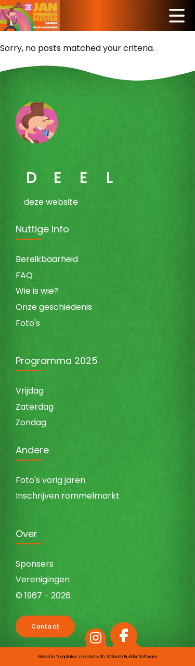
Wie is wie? (37, 291)
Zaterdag (35, 407)
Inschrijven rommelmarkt (68, 496)
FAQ (24, 275)
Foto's (28, 323)
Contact (45, 626)
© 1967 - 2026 (43, 596)
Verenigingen (43, 579)
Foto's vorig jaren (50, 480)
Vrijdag (30, 391)
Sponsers (35, 564)
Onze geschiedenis (54, 307)
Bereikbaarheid (47, 259)
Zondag (31, 422)
